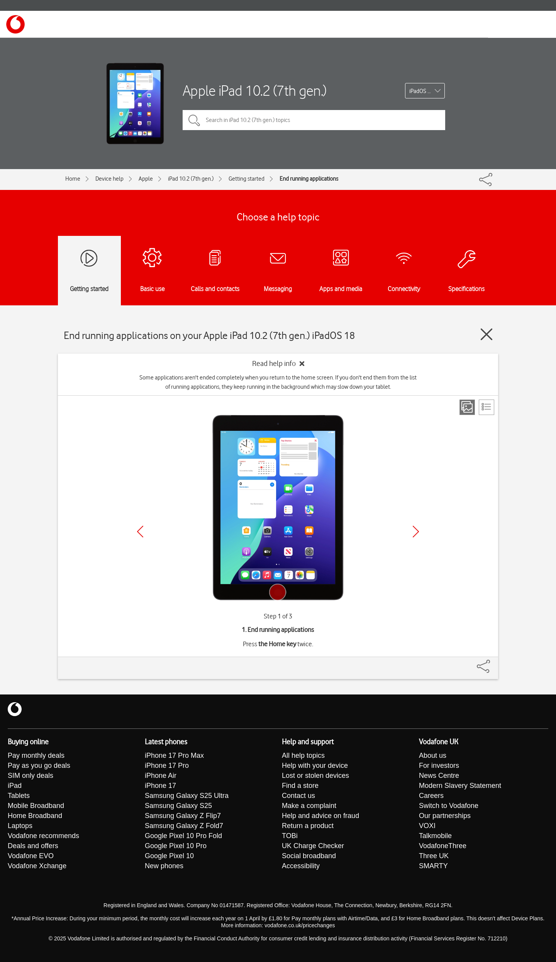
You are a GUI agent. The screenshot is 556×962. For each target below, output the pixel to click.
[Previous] (140, 531)
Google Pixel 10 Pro (176, 846)
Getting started (246, 178)
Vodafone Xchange (37, 866)
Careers (431, 795)
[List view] (486, 407)
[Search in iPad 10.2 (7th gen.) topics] (314, 120)
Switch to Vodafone (448, 806)
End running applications (309, 178)
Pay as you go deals (39, 765)
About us (432, 755)
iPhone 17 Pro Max (174, 755)
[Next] (416, 531)
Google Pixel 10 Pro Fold (183, 836)
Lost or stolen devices (315, 775)
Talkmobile (435, 836)
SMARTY (433, 866)
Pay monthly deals (36, 755)
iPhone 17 (160, 785)
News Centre (439, 775)
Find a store (300, 785)
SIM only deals (30, 775)
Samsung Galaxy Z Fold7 (184, 826)
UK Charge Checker (313, 846)
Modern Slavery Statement (460, 785)
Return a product (308, 826)
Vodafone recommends (43, 836)
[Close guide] (486, 334)
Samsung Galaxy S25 (178, 806)
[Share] (492, 662)
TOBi (290, 836)
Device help (109, 178)
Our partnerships (445, 816)
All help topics (303, 755)
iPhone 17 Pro (167, 765)
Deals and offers (33, 846)
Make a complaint (309, 806)
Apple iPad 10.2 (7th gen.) (255, 90)
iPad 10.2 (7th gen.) (191, 178)
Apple (146, 178)
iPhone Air (160, 775)
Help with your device (315, 765)
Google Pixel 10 (169, 856)
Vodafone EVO (31, 856)
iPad (15, 785)
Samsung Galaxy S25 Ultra (187, 795)
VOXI (427, 826)
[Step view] (467, 407)
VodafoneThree (442, 846)
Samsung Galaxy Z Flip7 (183, 816)
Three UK (434, 856)
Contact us (298, 795)
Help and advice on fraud (320, 816)
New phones (164, 866)
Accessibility (301, 866)
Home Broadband (35, 816)
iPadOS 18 (421, 91)
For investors (439, 765)
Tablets (19, 795)
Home (72, 178)
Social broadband (309, 856)
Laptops (20, 826)
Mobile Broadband (36, 806)
